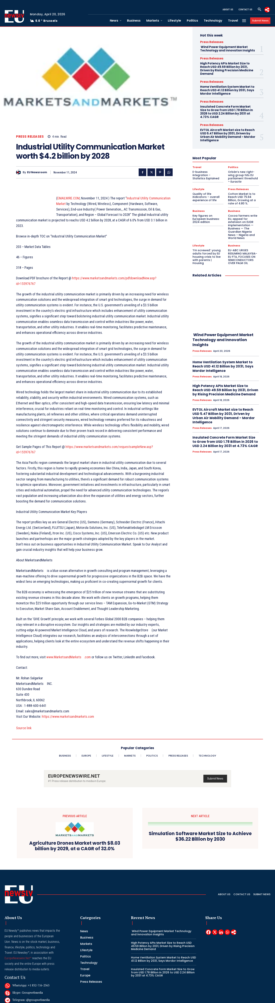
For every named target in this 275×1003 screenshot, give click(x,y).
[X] (215, 932)
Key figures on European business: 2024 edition (205, 219)
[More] (267, 9)
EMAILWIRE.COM (68, 198)
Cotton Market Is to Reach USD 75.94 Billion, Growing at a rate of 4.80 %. (242, 198)
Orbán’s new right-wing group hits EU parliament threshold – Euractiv (243, 176)
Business (198, 211)
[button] (259, 9)
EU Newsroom (37, 172)
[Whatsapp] (227, 932)
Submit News (215, 778)
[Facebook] (208, 932)
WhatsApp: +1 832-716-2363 (30, 985)
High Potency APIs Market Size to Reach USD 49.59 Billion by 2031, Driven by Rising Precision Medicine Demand (226, 68)
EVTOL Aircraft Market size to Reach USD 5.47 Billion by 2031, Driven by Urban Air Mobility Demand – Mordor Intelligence (227, 135)
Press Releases (30, 136)
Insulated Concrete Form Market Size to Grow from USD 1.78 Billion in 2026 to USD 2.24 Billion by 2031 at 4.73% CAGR (226, 112)
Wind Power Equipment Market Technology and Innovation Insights (227, 48)
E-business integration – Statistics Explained (205, 175)
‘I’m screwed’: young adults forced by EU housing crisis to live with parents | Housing (206, 256)
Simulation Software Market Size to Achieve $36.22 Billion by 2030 (200, 836)
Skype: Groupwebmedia (27, 992)
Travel (196, 167)
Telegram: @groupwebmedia (31, 1000)
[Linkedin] (221, 932)
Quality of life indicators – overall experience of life (206, 197)
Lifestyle (198, 189)
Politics (233, 167)
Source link (24, 728)
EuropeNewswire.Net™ (18, 958)
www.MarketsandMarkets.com (68, 657)
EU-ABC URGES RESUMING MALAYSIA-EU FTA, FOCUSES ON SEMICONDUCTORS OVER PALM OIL (242, 256)
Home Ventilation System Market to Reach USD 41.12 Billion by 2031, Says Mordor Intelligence (227, 90)
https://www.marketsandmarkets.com (68, 716)
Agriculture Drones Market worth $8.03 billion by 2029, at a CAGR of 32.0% (74, 846)
